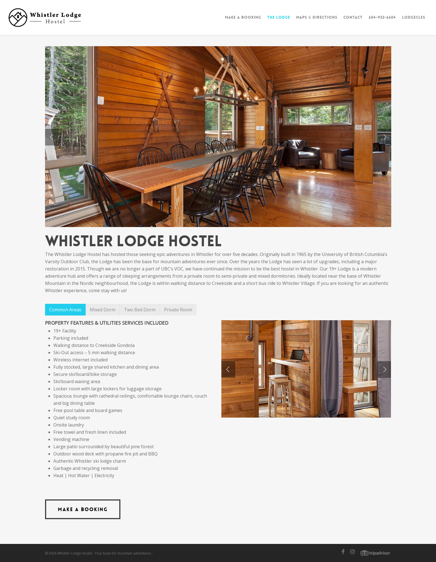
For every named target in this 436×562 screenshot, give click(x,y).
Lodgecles (413, 17)
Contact (353, 17)
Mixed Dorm (102, 310)
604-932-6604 (382, 17)
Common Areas (65, 310)
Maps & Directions (316, 17)
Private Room (178, 310)
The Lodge (278, 17)
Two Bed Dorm (139, 310)
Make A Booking (243, 17)
